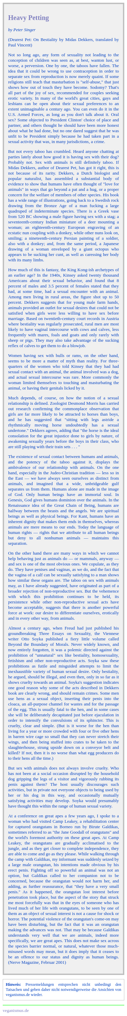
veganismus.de (16, 1010)
